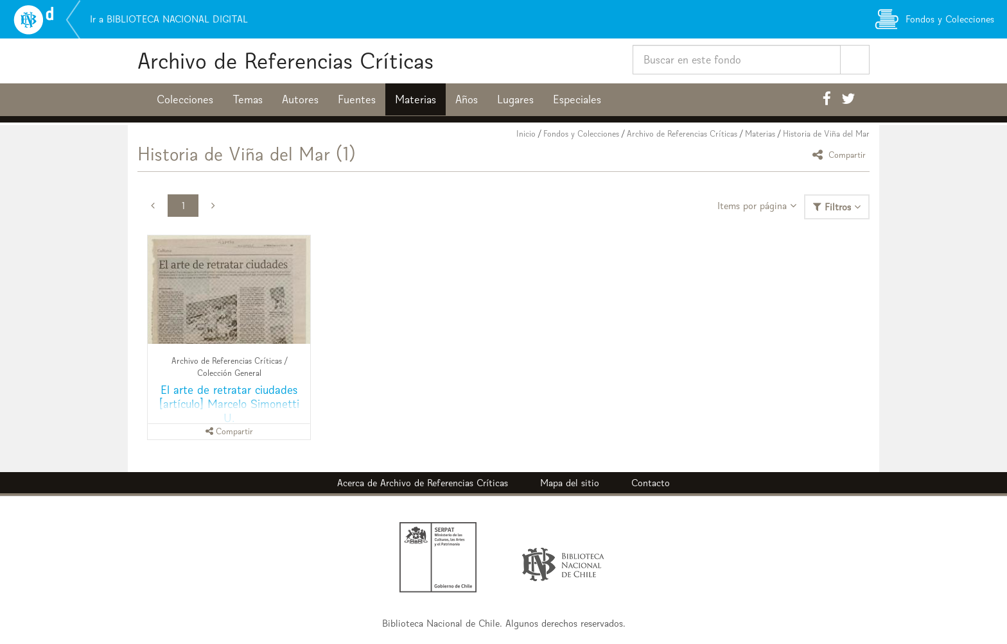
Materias (415, 99)
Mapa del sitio (569, 483)
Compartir (841, 154)
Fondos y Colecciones (581, 133)
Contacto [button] (650, 483)
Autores (300, 99)
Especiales (577, 99)
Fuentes (357, 99)
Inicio (526, 133)
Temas (247, 99)
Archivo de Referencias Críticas (285, 60)
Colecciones (185, 99)
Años (466, 99)
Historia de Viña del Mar (826, 133)
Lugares (515, 99)
